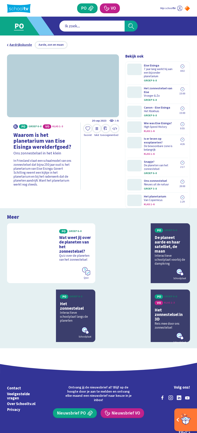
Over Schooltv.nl (21, 375)
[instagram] (171, 369)
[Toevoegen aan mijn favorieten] (88, 130)
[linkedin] (179, 369)
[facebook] (162, 369)
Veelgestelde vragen (18, 367)
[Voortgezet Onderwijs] (106, 8)
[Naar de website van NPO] (187, 8)
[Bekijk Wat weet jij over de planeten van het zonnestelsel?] (51, 228)
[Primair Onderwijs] (91, 8)
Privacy (13, 381)
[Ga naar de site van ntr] (184, 403)
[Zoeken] (131, 26)
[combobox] (91, 26)
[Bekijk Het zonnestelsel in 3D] (146, 287)
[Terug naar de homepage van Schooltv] (19, 8)
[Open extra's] (185, 419)
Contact (14, 360)
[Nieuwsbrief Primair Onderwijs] (75, 385)
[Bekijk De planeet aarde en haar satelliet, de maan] (146, 228)
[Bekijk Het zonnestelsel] (51, 287)
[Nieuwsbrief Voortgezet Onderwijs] (122, 385)
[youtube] (187, 369)
